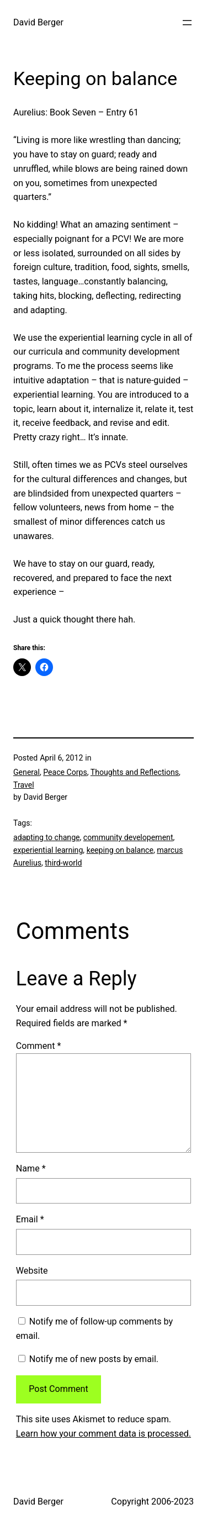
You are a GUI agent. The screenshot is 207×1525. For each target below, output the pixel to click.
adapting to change (46, 837)
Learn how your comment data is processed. (103, 1433)
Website (32, 1270)
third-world (63, 862)
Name (31, 1168)
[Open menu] (187, 22)
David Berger (38, 22)
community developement (128, 837)
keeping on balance (120, 850)
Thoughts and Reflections (135, 772)
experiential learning (48, 850)
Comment (38, 1046)
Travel (23, 784)
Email (30, 1219)
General (26, 772)
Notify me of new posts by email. (93, 1359)
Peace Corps (65, 772)
